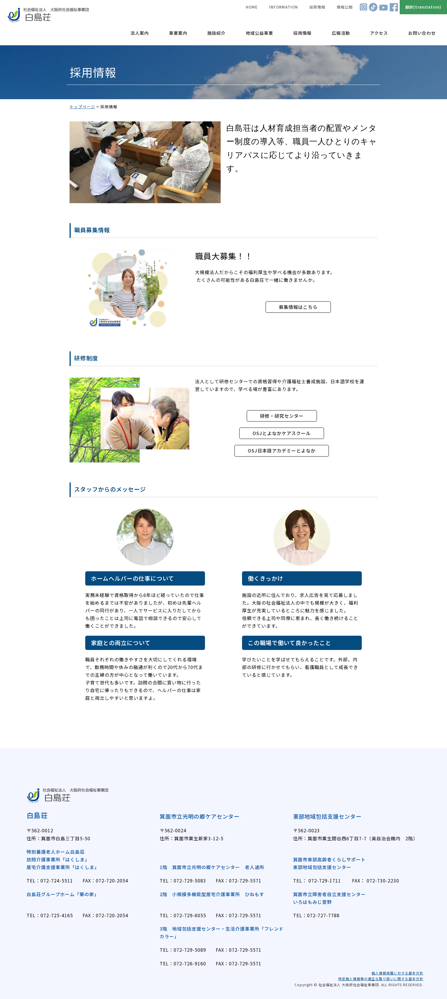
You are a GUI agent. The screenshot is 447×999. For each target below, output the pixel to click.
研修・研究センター (282, 415)
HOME (252, 7)
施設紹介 (216, 33)
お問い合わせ (422, 33)
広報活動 (341, 33)
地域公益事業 (259, 33)
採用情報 (302, 33)
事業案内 (178, 33)
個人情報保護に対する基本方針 (397, 973)
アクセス (379, 33)
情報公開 (345, 7)
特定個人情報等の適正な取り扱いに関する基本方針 (380, 978)
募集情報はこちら (298, 306)
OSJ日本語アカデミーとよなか (282, 450)
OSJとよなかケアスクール (282, 433)
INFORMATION (283, 7)
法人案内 (140, 33)
